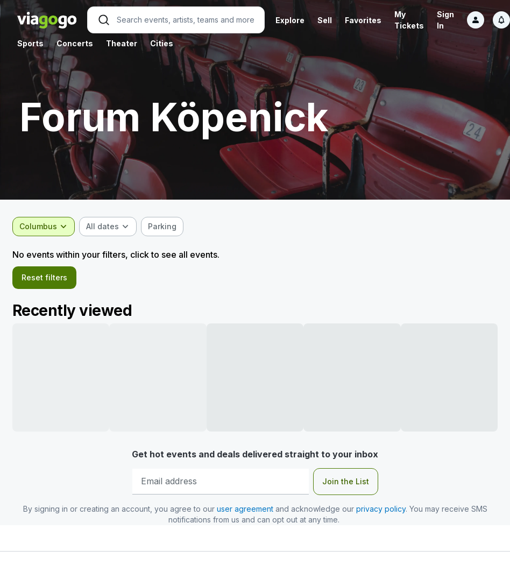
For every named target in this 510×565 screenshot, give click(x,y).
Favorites (363, 20)
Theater (121, 43)
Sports (30, 43)
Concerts (74, 43)
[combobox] (48, 226)
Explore (289, 20)
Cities (161, 43)
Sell (324, 20)
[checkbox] (167, 226)
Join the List (345, 484)
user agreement (245, 512)
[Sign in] (475, 20)
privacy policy (381, 512)
